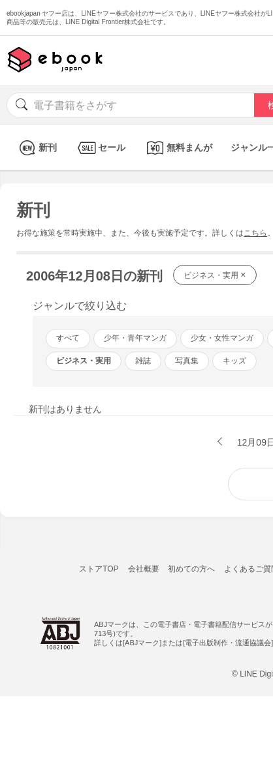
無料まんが (178, 147)
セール (100, 147)
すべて (68, 338)
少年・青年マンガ (135, 338)
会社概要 (143, 568)
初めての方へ (191, 568)
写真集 (187, 360)
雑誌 (143, 360)
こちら (255, 232)
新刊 (36, 147)
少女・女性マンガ (222, 338)
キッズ (234, 360)
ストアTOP (98, 568)
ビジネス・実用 (215, 274)
